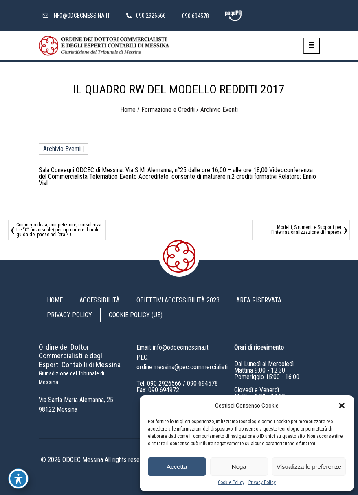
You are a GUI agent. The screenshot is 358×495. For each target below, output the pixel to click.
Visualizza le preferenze (309, 466)
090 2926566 (164, 383)
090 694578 (202, 383)
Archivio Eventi (219, 109)
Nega (239, 466)
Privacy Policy (262, 482)
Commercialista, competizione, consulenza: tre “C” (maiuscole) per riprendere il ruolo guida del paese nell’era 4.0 (59, 229)
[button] (342, 406)
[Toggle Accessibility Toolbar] (18, 478)
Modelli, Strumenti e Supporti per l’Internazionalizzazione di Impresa (306, 230)
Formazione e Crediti (168, 109)
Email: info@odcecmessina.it (172, 347)
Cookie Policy (231, 482)
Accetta (177, 466)
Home (128, 109)
